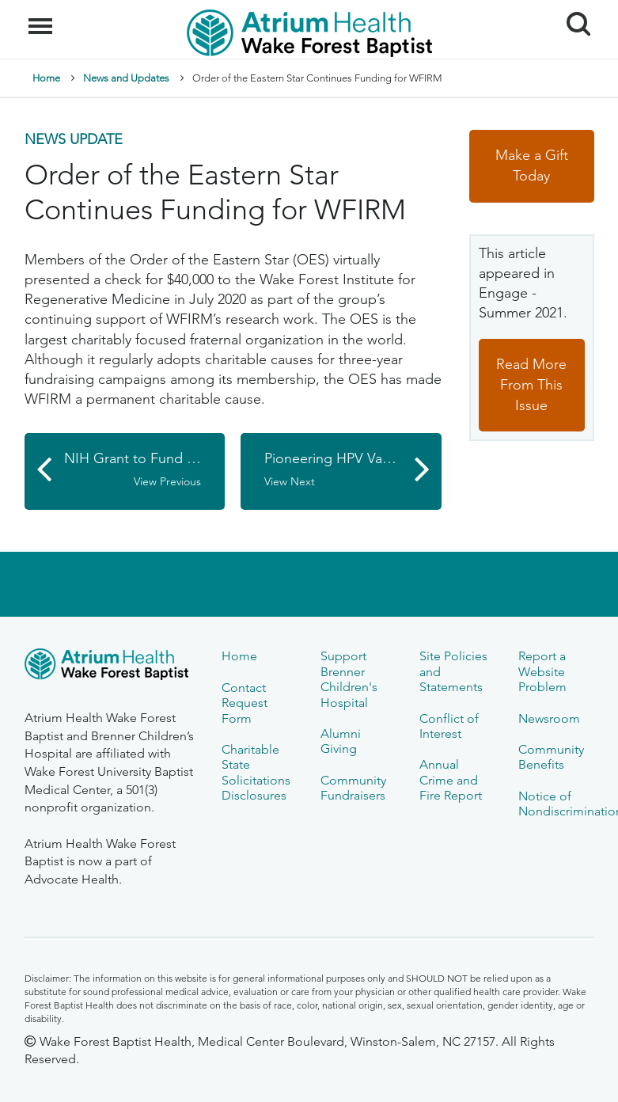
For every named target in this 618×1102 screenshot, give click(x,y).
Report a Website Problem (542, 671)
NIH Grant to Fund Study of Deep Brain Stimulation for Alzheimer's (145, 469)
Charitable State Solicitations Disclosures (256, 772)
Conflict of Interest (449, 726)
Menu (42, 18)
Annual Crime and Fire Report (450, 780)
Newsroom (549, 718)
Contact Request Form (244, 703)
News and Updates (126, 78)
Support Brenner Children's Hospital (348, 678)
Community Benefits (551, 757)
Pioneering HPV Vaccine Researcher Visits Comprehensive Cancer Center (353, 469)
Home (46, 78)
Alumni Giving (340, 741)
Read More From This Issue (531, 384)
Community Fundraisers (353, 788)
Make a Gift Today (531, 165)
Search (572, 18)
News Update (74, 139)
